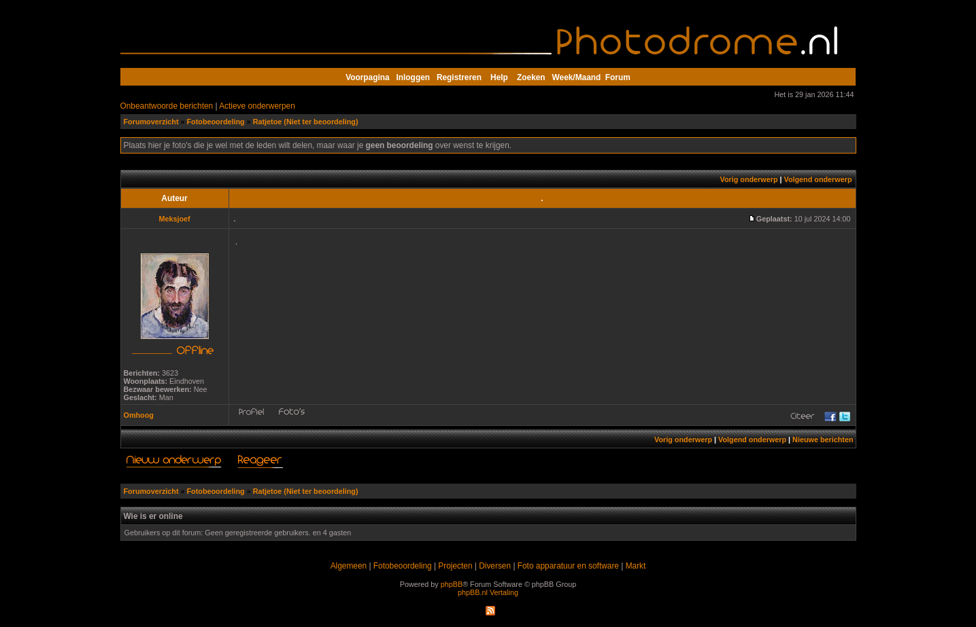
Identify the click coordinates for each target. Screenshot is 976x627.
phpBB (451, 584)
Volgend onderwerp (818, 179)
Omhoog (139, 415)
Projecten (455, 566)
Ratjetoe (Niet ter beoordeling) (305, 122)
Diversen (495, 566)
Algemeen (349, 566)
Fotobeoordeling (216, 122)
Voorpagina (367, 77)
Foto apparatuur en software (568, 566)
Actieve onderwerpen (257, 106)
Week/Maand (576, 77)
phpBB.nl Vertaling (488, 592)
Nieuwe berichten (822, 439)
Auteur (174, 198)
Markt (636, 566)
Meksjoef (174, 219)
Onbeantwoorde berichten (167, 106)
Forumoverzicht (151, 122)
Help (499, 77)
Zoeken (531, 77)
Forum (617, 77)
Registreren (459, 77)
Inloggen (413, 77)
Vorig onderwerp (749, 179)
